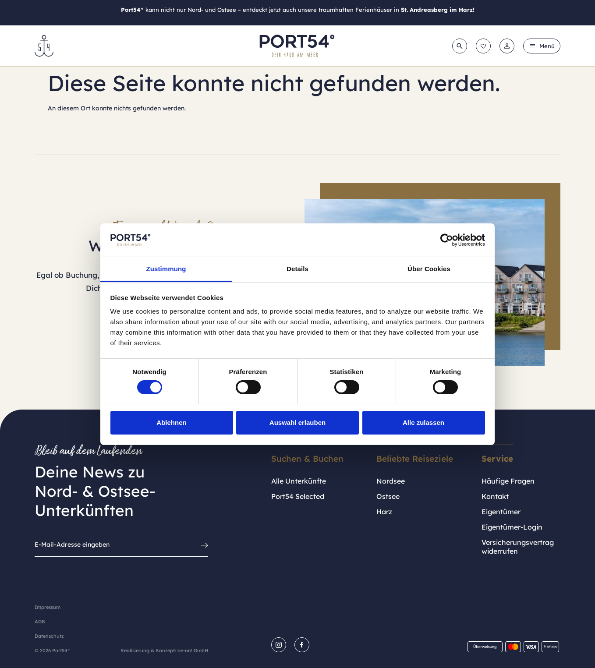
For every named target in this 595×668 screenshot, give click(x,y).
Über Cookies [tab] (428, 268)
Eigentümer (501, 511)
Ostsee (388, 496)
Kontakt (495, 496)
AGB (40, 622)
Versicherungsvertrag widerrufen (518, 546)
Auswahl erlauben (297, 422)
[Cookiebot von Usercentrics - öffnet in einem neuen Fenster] (446, 240)
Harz (384, 511)
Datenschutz (49, 636)
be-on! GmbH (192, 650)
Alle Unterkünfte (298, 481)
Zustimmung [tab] (166, 268)
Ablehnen (171, 422)
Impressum (47, 607)
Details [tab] (297, 268)
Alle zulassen (423, 422)
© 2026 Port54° (52, 650)
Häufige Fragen (508, 481)
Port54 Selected (297, 496)
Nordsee (390, 481)
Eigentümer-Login (512, 527)
